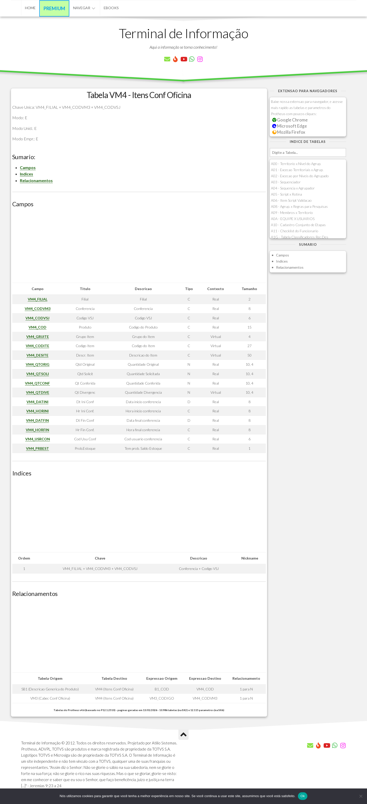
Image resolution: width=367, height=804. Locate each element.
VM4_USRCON (37, 439)
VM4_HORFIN (37, 430)
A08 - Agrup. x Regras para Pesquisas (299, 206)
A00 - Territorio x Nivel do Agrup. (296, 163)
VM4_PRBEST (37, 448)
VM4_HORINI (37, 411)
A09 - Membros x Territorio (292, 212)
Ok (302, 796)
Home (30, 8)
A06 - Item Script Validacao (291, 200)
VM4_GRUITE (37, 336)
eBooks (111, 8)
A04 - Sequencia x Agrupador (293, 188)
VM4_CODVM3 (37, 308)
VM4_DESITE (37, 355)
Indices (26, 173)
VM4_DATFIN (37, 420)
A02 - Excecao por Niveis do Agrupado (300, 176)
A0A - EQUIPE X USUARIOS (292, 218)
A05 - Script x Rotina (286, 194)
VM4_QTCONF (37, 383)
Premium (54, 8)
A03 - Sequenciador (286, 182)
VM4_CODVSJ (37, 318)
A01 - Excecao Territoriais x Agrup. (297, 170)
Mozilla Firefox (288, 132)
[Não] (360, 796)
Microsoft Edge (289, 126)
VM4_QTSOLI (37, 374)
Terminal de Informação (183, 33)
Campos (28, 167)
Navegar (81, 8)
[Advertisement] (139, 247)
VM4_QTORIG (37, 364)
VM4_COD (37, 327)
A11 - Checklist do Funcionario (294, 231)
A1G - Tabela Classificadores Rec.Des (299, 237)
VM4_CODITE (37, 346)
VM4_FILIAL (37, 299)
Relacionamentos (36, 180)
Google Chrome (290, 119)
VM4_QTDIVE (37, 392)
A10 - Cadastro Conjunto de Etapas (298, 225)
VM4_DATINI (37, 402)
